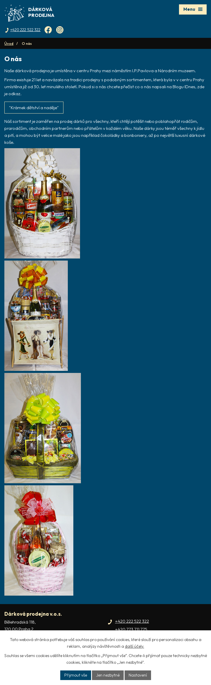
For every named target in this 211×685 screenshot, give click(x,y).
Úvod (8, 43)
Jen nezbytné (108, 675)
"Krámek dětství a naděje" (34, 107)
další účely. (134, 646)
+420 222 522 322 (132, 621)
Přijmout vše (75, 675)
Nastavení (138, 675)
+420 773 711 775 (131, 629)
